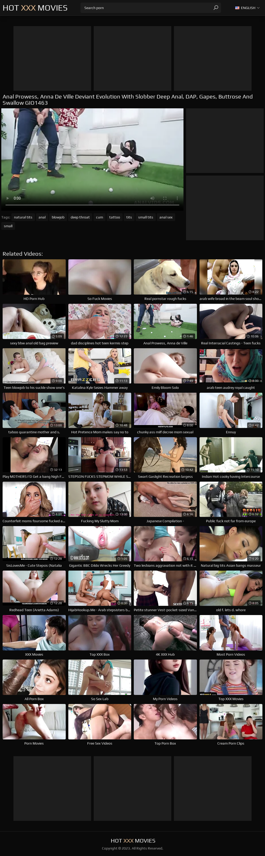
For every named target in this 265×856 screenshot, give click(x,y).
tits (129, 217)
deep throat (80, 217)
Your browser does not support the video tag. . (92, 159)
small (8, 226)
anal (42, 217)
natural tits (23, 217)
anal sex (166, 217)
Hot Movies (35, 7)
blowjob (58, 217)
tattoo (114, 217)
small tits (145, 217)
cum (99, 217)
